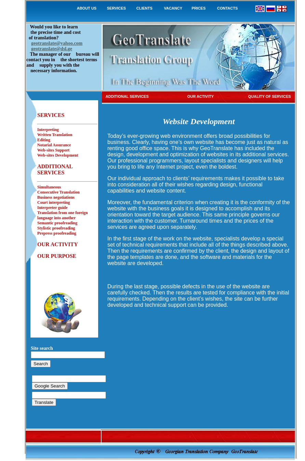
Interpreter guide (52, 207)
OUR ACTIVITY (57, 244)
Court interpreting (53, 202)
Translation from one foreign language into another (62, 215)
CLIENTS (143, 8)
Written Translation (54, 134)
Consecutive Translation (58, 192)
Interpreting (48, 129)
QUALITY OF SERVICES (269, 96)
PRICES (198, 8)
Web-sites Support (53, 150)
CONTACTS (227, 8)
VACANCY (173, 8)
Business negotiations (56, 197)
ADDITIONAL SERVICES (54, 169)
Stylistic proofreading (56, 228)
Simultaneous (49, 187)
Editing (43, 139)
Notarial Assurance (54, 145)
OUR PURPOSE (56, 256)
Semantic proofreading (57, 223)
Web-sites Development (57, 155)
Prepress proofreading (56, 233)
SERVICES (116, 8)
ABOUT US (86, 8)
